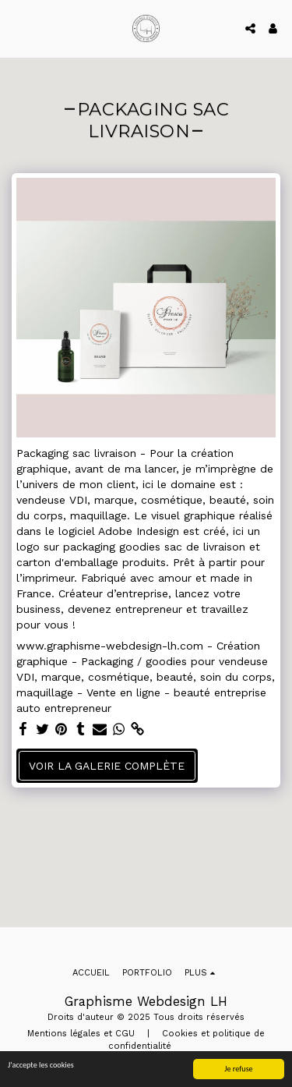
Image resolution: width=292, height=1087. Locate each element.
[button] (17, 28)
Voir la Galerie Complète (107, 765)
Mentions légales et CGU (81, 1034)
